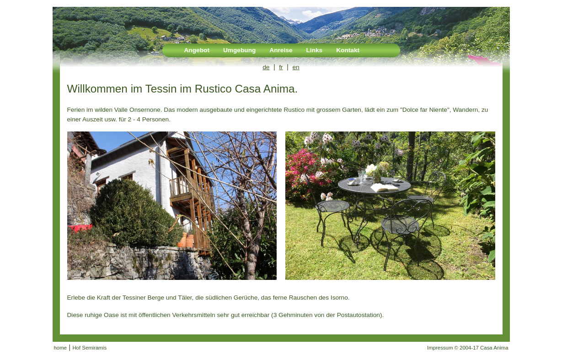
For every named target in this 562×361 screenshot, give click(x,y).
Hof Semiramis (89, 347)
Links (314, 50)
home (60, 347)
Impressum (440, 347)
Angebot (196, 50)
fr (281, 67)
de (265, 67)
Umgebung (239, 50)
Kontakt (347, 50)
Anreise (280, 50)
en (296, 67)
